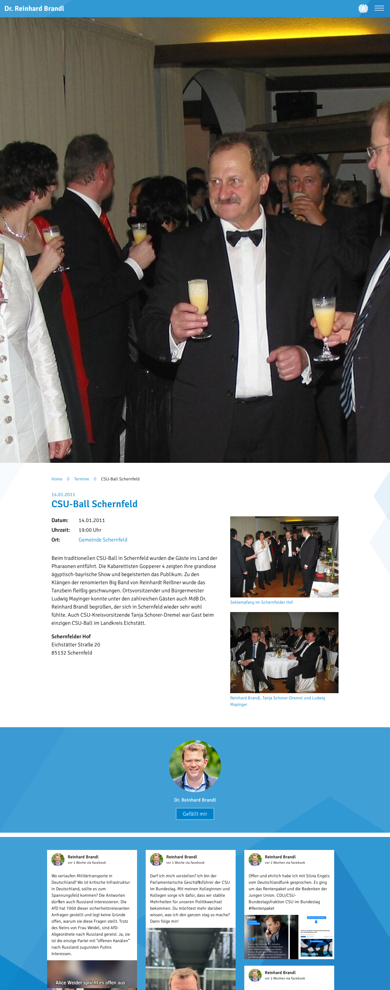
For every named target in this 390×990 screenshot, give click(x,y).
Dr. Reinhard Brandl (195, 800)
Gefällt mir (195, 813)
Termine (81, 479)
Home (56, 479)
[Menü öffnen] (379, 9)
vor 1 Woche (77, 863)
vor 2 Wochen (275, 863)
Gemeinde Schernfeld (103, 539)
